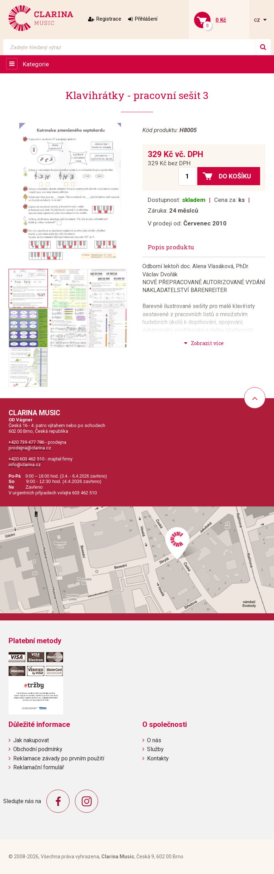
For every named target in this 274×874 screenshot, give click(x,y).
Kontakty (158, 758)
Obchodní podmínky (37, 749)
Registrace (108, 19)
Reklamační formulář (38, 767)
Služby (155, 749)
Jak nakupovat (31, 740)
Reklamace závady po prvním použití (58, 758)
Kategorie (36, 64)
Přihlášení (146, 19)
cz (258, 19)
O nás (154, 740)
